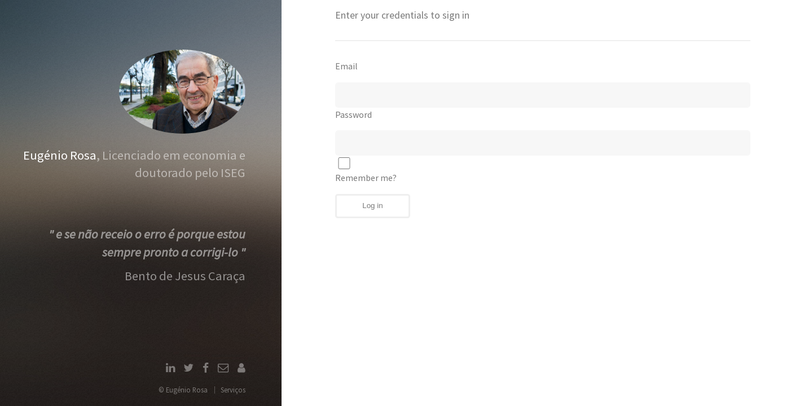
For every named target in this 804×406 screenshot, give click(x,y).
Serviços (233, 389)
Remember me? (366, 170)
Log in (372, 205)
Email (346, 66)
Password (353, 114)
